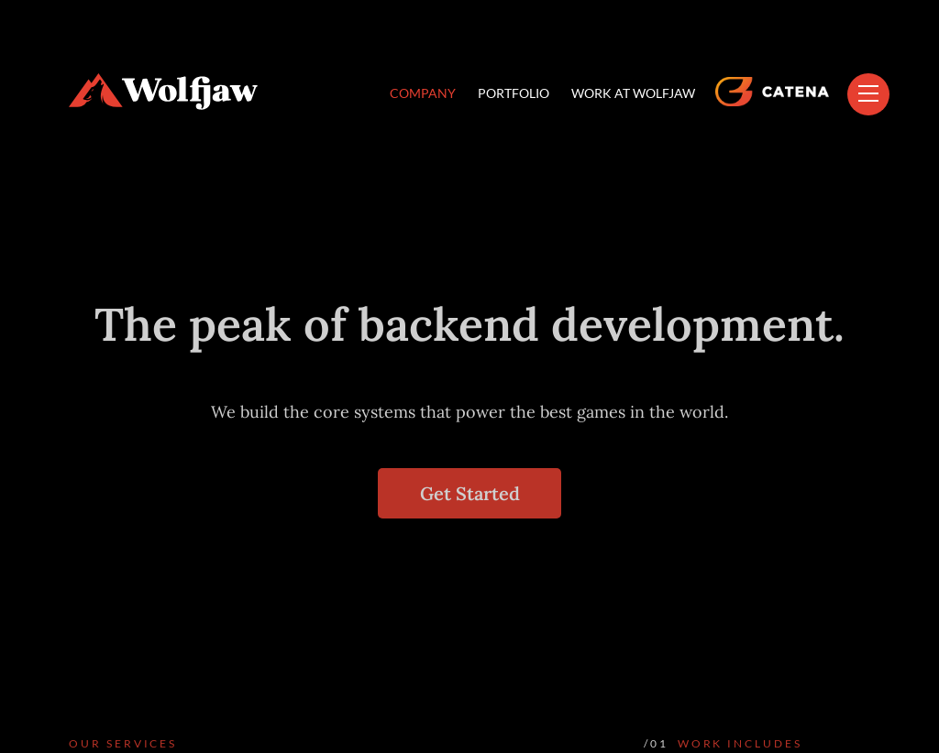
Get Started (470, 493)
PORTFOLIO (513, 93)
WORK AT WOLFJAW (633, 93)
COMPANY (423, 93)
